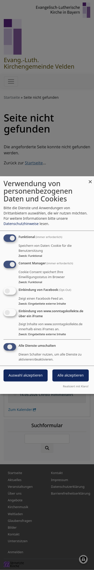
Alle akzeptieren (70, 375)
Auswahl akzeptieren (26, 375)
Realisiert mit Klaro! (75, 386)
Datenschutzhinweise (21, 223)
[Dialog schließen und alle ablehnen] (90, 179)
